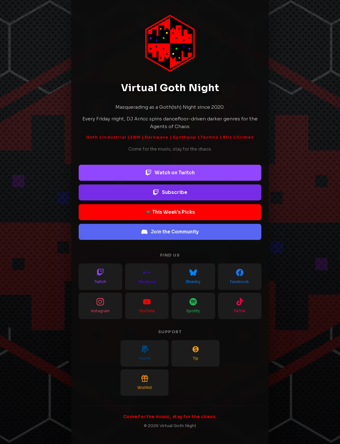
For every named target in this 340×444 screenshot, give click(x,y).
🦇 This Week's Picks (170, 212)
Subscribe (170, 192)
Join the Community (170, 232)
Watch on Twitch (170, 173)
